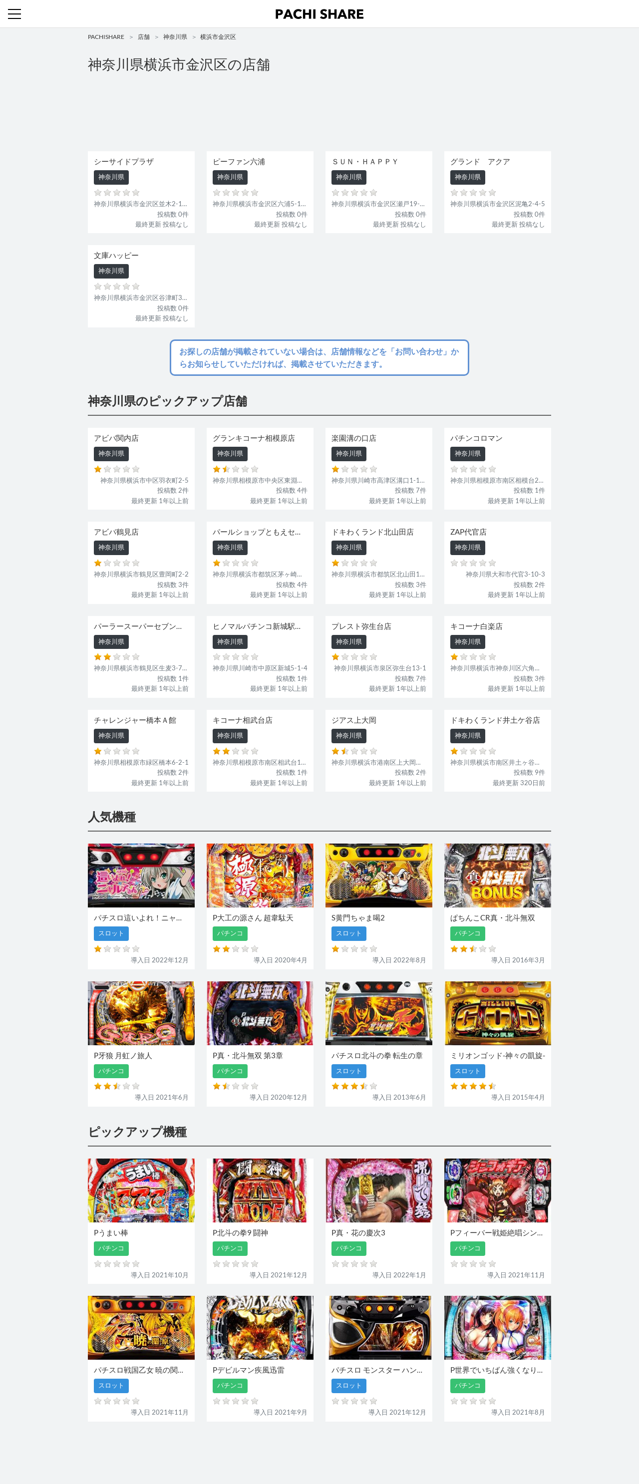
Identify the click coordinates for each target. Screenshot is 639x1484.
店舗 (144, 36)
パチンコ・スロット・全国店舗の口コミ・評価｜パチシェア (319, 14)
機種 (204, 1448)
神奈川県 (175, 36)
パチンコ (251, 1448)
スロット (284, 1448)
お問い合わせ (322, 1448)
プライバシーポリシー (411, 1448)
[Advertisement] (319, 112)
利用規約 (360, 1448)
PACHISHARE (106, 36)
